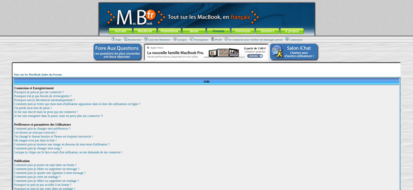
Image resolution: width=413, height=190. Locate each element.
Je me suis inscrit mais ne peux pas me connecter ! (46, 112)
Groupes (180, 39)
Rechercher (132, 39)
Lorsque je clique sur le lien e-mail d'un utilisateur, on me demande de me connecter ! (68, 152)
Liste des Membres (157, 39)
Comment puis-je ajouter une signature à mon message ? (50, 173)
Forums (218, 31)
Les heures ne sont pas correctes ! (35, 132)
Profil (216, 39)
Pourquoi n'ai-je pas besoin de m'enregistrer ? (43, 96)
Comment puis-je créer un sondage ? (37, 177)
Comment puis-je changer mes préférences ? (42, 128)
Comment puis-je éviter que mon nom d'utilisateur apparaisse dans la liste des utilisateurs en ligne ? (77, 104)
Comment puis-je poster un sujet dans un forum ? (45, 165)
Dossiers (267, 31)
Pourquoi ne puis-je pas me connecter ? (39, 92)
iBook (194, 31)
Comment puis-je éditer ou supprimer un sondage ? (46, 181)
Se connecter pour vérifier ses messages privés (254, 39)
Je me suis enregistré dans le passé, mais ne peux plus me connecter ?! (58, 116)
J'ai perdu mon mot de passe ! (33, 108)
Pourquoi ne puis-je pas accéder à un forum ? (42, 185)
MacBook (145, 31)
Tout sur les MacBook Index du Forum (38, 74)
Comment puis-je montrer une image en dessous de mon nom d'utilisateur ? (62, 144)
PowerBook (169, 31)
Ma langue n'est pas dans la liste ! (35, 140)
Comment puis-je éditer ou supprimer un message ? (46, 169)
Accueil (120, 31)
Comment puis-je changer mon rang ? (38, 148)
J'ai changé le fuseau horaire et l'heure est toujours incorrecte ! (53, 136)
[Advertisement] (206, 65)
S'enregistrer (199, 39)
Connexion (294, 39)
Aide (116, 39)
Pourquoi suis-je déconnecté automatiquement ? (44, 100)
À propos (292, 31)
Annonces (242, 31)
